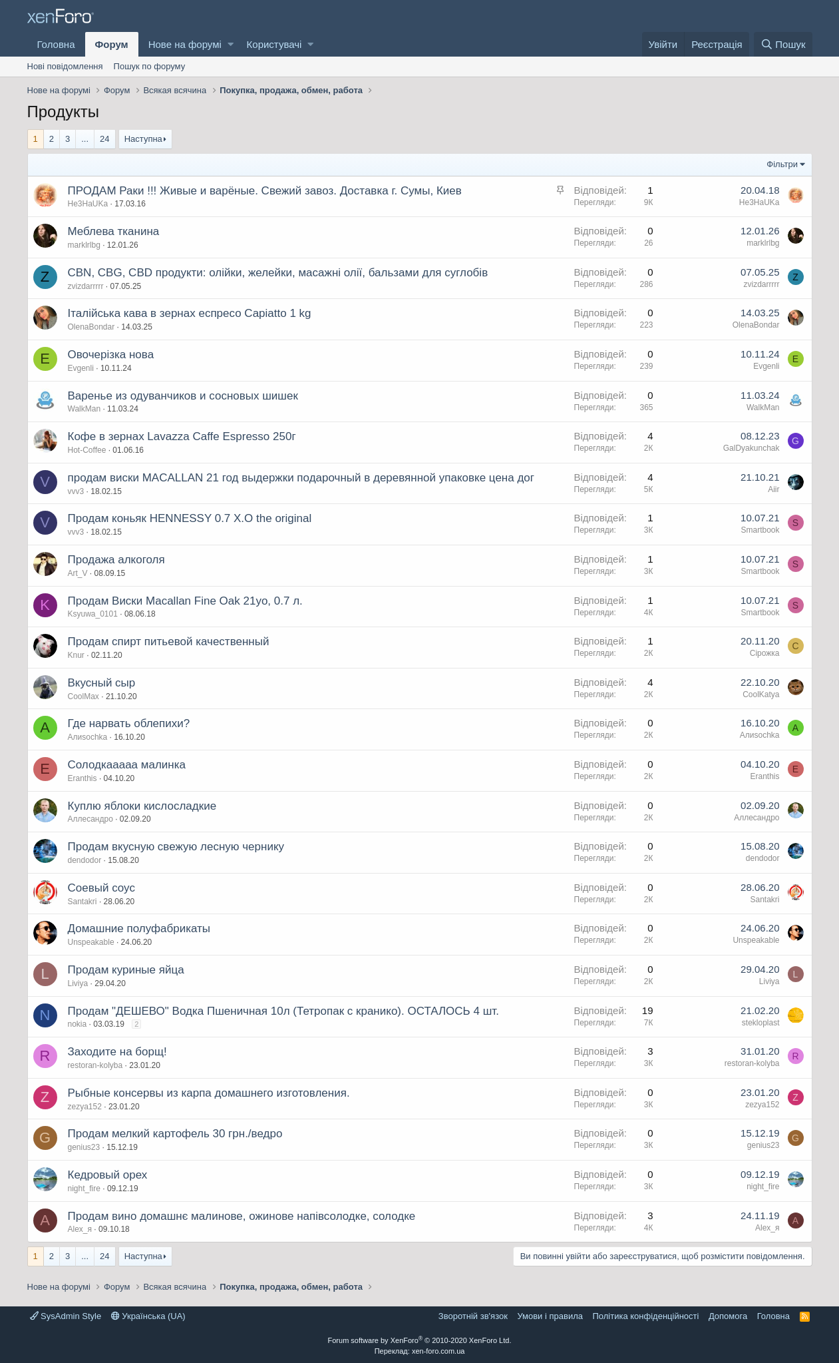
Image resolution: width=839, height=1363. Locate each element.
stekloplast (761, 1022)
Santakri (82, 901)
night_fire (84, 1188)
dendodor (85, 860)
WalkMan (84, 408)
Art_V (78, 573)
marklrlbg (84, 245)
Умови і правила (550, 1316)
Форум (111, 44)
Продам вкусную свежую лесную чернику (176, 846)
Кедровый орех (108, 1175)
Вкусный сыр (102, 683)
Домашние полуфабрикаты (139, 928)
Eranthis (82, 778)
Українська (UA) (148, 1316)
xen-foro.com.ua (438, 1351)
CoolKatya (761, 694)
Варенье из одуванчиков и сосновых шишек (183, 396)
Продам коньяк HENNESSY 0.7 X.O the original (190, 518)
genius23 (84, 1147)
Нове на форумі (185, 44)
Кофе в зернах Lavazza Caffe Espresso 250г (182, 436)
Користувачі (274, 44)
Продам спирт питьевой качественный (168, 641)
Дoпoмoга (728, 1316)
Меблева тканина (114, 231)
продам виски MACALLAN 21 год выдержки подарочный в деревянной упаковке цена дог (301, 477)
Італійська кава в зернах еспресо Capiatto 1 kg (189, 313)
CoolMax (83, 696)
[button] (230, 44)
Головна (56, 44)
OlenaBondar (91, 327)
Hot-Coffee (87, 450)
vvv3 (76, 491)
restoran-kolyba (95, 1065)
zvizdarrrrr (86, 286)
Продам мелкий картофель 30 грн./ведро (175, 1133)
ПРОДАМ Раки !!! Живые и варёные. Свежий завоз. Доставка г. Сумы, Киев (265, 190)
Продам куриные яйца (126, 969)
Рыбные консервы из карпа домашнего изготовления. (209, 1093)
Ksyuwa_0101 (93, 614)
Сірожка (765, 653)
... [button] (84, 139)
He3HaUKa (88, 203)
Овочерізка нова (111, 354)
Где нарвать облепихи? (129, 723)
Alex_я (80, 1229)
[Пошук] (783, 44)
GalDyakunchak (751, 448)
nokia (77, 1024)
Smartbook (760, 530)
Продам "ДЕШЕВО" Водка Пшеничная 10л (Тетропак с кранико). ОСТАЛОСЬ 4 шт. (283, 1011)
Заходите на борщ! (117, 1051)
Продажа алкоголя (116, 559)
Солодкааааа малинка (127, 764)
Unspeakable (91, 942)
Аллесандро (90, 819)
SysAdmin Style (66, 1316)
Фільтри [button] (782, 164)
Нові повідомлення (65, 66)
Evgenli (81, 368)
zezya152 (85, 1106)
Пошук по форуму (150, 66)
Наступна (143, 139)
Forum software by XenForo (420, 1340)
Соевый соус (101, 888)
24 (104, 139)
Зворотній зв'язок (473, 1316)
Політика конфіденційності (645, 1316)
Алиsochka (88, 737)
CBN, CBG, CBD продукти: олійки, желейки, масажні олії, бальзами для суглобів (278, 272)
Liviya (78, 983)
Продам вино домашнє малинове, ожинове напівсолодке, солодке (242, 1216)
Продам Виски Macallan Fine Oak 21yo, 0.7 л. (185, 601)
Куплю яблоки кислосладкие (142, 806)
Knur (76, 655)
